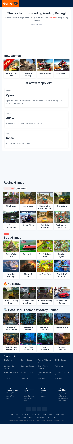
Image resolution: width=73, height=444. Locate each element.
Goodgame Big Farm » (9, 367)
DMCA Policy (59, 414)
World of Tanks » (27, 372)
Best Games (9, 188)
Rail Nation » (59, 366)
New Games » (8, 360)
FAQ (17, 414)
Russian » (58, 378)
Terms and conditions (36, 417)
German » (24, 378)
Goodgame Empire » (28, 366)
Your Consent (52, 417)
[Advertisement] (36, 39)
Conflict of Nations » (62, 373)
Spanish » (41, 378)
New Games (21, 188)
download (52, 18)
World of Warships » (11, 372)
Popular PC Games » (44, 361)
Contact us (36, 414)
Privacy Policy (21, 417)
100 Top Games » (61, 360)
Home (11, 414)
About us (25, 414)
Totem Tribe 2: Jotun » (43, 367)
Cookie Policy (47, 414)
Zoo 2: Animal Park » (44, 373)
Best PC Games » (27, 360)
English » (7, 378)
